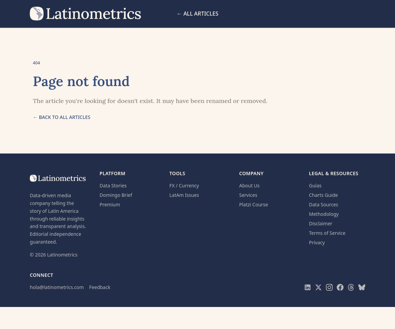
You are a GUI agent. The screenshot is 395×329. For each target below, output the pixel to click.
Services (248, 195)
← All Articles (197, 13)
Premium (110, 204)
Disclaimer (320, 223)
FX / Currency (184, 185)
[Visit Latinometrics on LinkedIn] (307, 287)
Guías (315, 185)
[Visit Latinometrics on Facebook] (340, 287)
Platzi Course (253, 204)
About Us (249, 185)
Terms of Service (327, 233)
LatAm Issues (184, 195)
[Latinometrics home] (86, 13)
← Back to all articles (61, 117)
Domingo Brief (116, 195)
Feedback (99, 287)
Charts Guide (323, 195)
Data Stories (113, 185)
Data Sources (323, 204)
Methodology (324, 214)
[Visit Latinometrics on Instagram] (329, 287)
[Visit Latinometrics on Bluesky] (361, 287)
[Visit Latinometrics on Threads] (351, 287)
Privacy (317, 242)
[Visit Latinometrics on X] (318, 287)
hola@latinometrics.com (57, 287)
